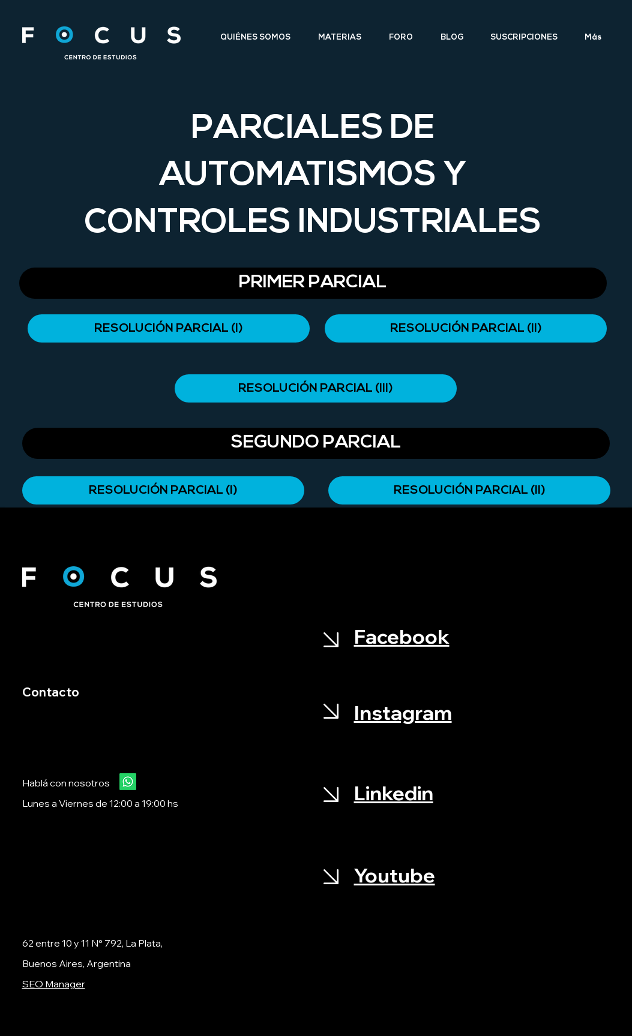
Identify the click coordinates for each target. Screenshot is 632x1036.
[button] (313, 283)
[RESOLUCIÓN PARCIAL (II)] (466, 328)
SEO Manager (53, 984)
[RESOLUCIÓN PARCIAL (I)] (169, 328)
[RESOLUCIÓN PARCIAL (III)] (316, 388)
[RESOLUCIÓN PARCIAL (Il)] (469, 490)
